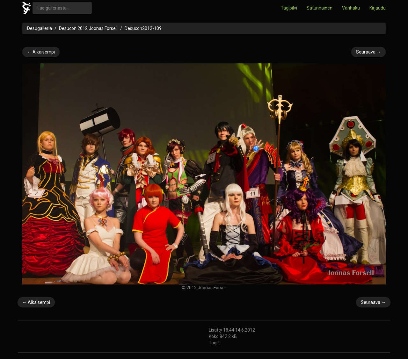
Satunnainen (319, 8)
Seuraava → (368, 51)
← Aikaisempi (41, 51)
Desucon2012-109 (143, 28)
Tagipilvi (289, 8)
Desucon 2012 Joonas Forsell (88, 28)
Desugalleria (39, 28)
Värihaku (351, 8)
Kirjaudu (377, 8)
